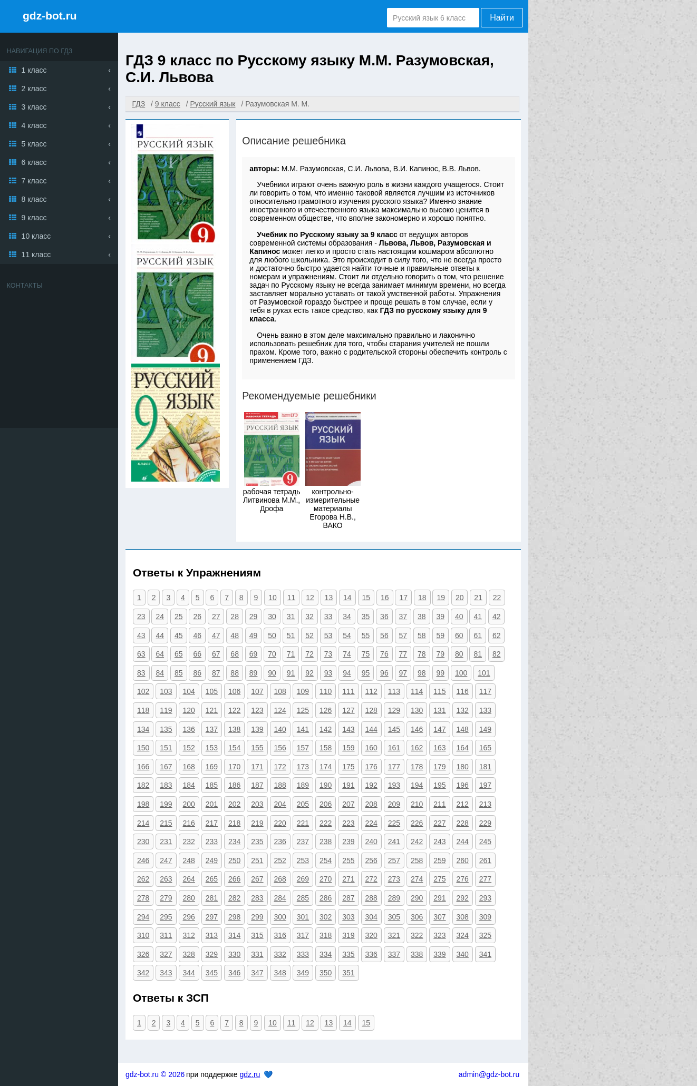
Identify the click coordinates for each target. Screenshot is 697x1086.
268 (280, 879)
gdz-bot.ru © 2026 (155, 1074)
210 (417, 804)
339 (439, 954)
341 (485, 954)
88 (234, 673)
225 (394, 823)
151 (166, 747)
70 (272, 654)
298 (234, 917)
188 (280, 785)
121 (212, 710)
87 (216, 673)
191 (348, 785)
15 (366, 597)
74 (347, 654)
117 (485, 691)
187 (257, 785)
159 (348, 747)
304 (371, 917)
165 (485, 747)
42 (496, 616)
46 (197, 635)
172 (280, 766)
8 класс (34, 199)
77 (403, 654)
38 (422, 616)
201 (212, 804)
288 (371, 898)
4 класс (34, 125)
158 (326, 747)
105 (212, 691)
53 (328, 635)
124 (280, 710)
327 (166, 954)
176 (371, 766)
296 (189, 917)
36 (384, 616)
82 (496, 654)
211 (439, 804)
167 (166, 766)
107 (257, 691)
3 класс (34, 107)
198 (143, 804)
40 (459, 616)
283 (257, 898)
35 (366, 616)
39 (441, 616)
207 (348, 804)
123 (257, 710)
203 (257, 804)
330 (234, 954)
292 (463, 898)
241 (394, 841)
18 (422, 597)
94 (347, 673)
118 (143, 710)
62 (496, 635)
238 (326, 841)
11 (291, 597)
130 (417, 710)
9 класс (34, 217)
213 (485, 804)
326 (143, 954)
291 (439, 898)
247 (166, 860)
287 (348, 898)
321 (394, 935)
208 (371, 804)
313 (212, 935)
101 (484, 673)
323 (439, 935)
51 (291, 635)
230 (143, 841)
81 (477, 654)
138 (234, 729)
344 (189, 972)
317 (303, 935)
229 (485, 823)
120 (189, 710)
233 (212, 841)
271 (348, 879)
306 (417, 917)
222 (326, 823)
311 (166, 935)
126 (326, 710)
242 (417, 841)
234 (234, 841)
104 (189, 691)
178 (417, 766)
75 (366, 654)
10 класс (36, 236)
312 (189, 935)
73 (328, 654)
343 (166, 972)
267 (257, 879)
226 (417, 823)
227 (439, 823)
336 (371, 954)
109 (303, 691)
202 (234, 804)
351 (348, 972)
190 (326, 785)
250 (234, 860)
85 (179, 673)
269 (303, 879)
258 (417, 860)
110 (326, 691)
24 (160, 616)
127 (348, 710)
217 (212, 823)
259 (439, 860)
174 (326, 766)
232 (189, 841)
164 (463, 747)
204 (280, 804)
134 (143, 729)
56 (384, 635)
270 (326, 879)
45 (179, 635)
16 (385, 597)
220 (280, 823)
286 (326, 898)
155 (257, 747)
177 (394, 766)
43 (141, 635)
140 (280, 729)
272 (371, 879)
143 (348, 729)
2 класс (34, 88)
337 (394, 954)
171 (257, 766)
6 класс (34, 162)
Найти (502, 17)
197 (485, 785)
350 (326, 972)
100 (461, 673)
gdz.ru (249, 1074)
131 (439, 710)
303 (348, 917)
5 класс (34, 144)
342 (143, 972)
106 (234, 691)
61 (477, 635)
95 (366, 673)
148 (463, 729)
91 (291, 673)
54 (347, 635)
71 (291, 654)
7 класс (34, 181)
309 (485, 917)
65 (179, 654)
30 (272, 616)
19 (441, 597)
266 (234, 879)
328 (189, 954)
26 (197, 616)
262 (143, 879)
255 (348, 860)
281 (212, 898)
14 (347, 597)
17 (403, 597)
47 (216, 635)
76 (384, 654)
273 (394, 879)
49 (253, 635)
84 (160, 673)
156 (280, 747)
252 (280, 860)
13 (329, 597)
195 (439, 785)
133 (485, 710)
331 (257, 954)
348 (280, 972)
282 (234, 898)
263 (166, 879)
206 (326, 804)
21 (478, 597)
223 (348, 823)
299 (257, 917)
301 (303, 917)
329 (212, 954)
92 (309, 673)
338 (417, 954)
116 (463, 691)
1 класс (34, 70)
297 (212, 917)
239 (348, 841)
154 (234, 747)
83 (141, 673)
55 (366, 635)
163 (439, 747)
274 (417, 879)
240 (371, 841)
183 (166, 785)
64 (160, 654)
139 (257, 729)
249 (212, 860)
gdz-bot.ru (50, 15)
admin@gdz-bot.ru (489, 1074)
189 (303, 785)
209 (394, 804)
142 (326, 729)
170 (234, 766)
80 (459, 654)
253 (303, 860)
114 (417, 691)
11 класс (36, 254)
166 (143, 766)
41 (477, 616)
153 (212, 747)
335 (348, 954)
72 (309, 654)
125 (303, 710)
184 (189, 785)
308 (463, 917)
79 (441, 654)
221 (303, 823)
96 (384, 673)
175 (348, 766)
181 (485, 766)
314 (234, 935)
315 (257, 935)
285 (303, 898)
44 (160, 635)
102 (143, 691)
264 (189, 879)
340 (463, 954)
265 (212, 879)
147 (439, 729)
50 (272, 635)
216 (189, 823)
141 (303, 729)
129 (394, 710)
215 (166, 823)
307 (439, 917)
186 (234, 785)
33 (328, 616)
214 (143, 823)
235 (257, 841)
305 (394, 917)
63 (141, 654)
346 (234, 972)
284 (280, 898)
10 (272, 597)
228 (463, 823)
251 (257, 860)
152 (189, 747)
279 (166, 898)
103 (166, 691)
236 (280, 841)
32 (309, 616)
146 (417, 729)
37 (403, 616)
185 (212, 785)
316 (280, 935)
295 (166, 917)
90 (272, 673)
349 (303, 972)
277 (485, 879)
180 (463, 766)
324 (463, 935)
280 (189, 898)
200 (189, 804)
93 (328, 673)
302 (326, 917)
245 (485, 841)
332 (280, 954)
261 (485, 860)
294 (143, 917)
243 (439, 841)
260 (463, 860)
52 (309, 635)
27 (216, 616)
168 (189, 766)
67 (216, 654)
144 (371, 729)
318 (326, 935)
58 (422, 635)
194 (417, 785)
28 (234, 616)
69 (253, 654)
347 (257, 972)
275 (439, 879)
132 (463, 710)
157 (303, 747)
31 (291, 616)
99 (441, 673)
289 (394, 898)
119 (166, 710)
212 (463, 804)
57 (403, 635)
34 (347, 616)
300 (280, 917)
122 (234, 710)
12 (310, 597)
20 (460, 597)
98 (422, 673)
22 (497, 597)
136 (189, 729)
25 (179, 616)
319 (348, 935)
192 (371, 785)
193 (394, 785)
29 (253, 616)
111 (348, 691)
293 (485, 898)
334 (326, 954)
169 (212, 766)
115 (439, 691)
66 (197, 654)
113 (394, 691)
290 (417, 898)
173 (303, 766)
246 (143, 860)
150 (143, 747)
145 (394, 729)
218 (234, 823)
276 (463, 879)
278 (143, 898)
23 (141, 616)
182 (143, 785)
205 (303, 804)
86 (197, 673)
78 (422, 654)
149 (485, 729)
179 (439, 766)
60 (459, 635)
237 (303, 841)
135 (166, 729)
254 (326, 860)
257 (394, 860)
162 (417, 747)
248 (189, 860)
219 (257, 823)
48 (234, 635)
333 (303, 954)
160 (371, 747)
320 (371, 935)
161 (394, 747)
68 (234, 654)
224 (371, 823)
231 (166, 841)
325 (485, 935)
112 (371, 691)
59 (441, 635)
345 (212, 972)
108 (280, 691)
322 (417, 935)
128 (371, 710)
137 (212, 729)
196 (463, 785)
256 (371, 860)
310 (143, 935)
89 (253, 673)
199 (166, 804)
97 (403, 673)
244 (463, 841)
